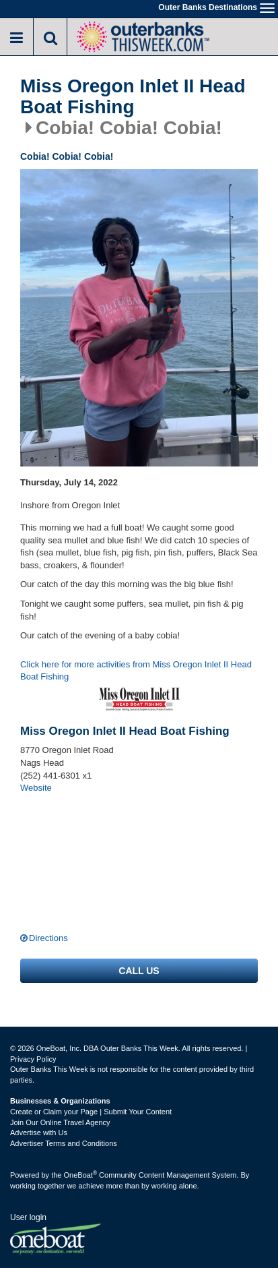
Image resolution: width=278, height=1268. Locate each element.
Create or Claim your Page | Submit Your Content (91, 1112)
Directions (48, 938)
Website (36, 788)
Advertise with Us (38, 1132)
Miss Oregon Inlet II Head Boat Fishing (133, 96)
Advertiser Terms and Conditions (63, 1143)
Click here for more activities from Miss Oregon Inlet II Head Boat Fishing (136, 670)
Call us (138, 970)
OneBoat (81, 1175)
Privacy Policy (33, 1059)
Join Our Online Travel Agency (60, 1122)
